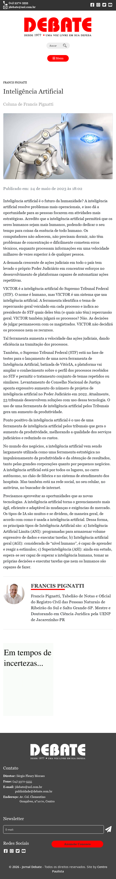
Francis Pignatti (15, 82)
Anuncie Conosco (77, 844)
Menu (58, 58)
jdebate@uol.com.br (19, 7)
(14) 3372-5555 (15, 3)
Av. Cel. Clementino (37, 799)
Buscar (58, 45)
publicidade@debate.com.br (33, 791)
